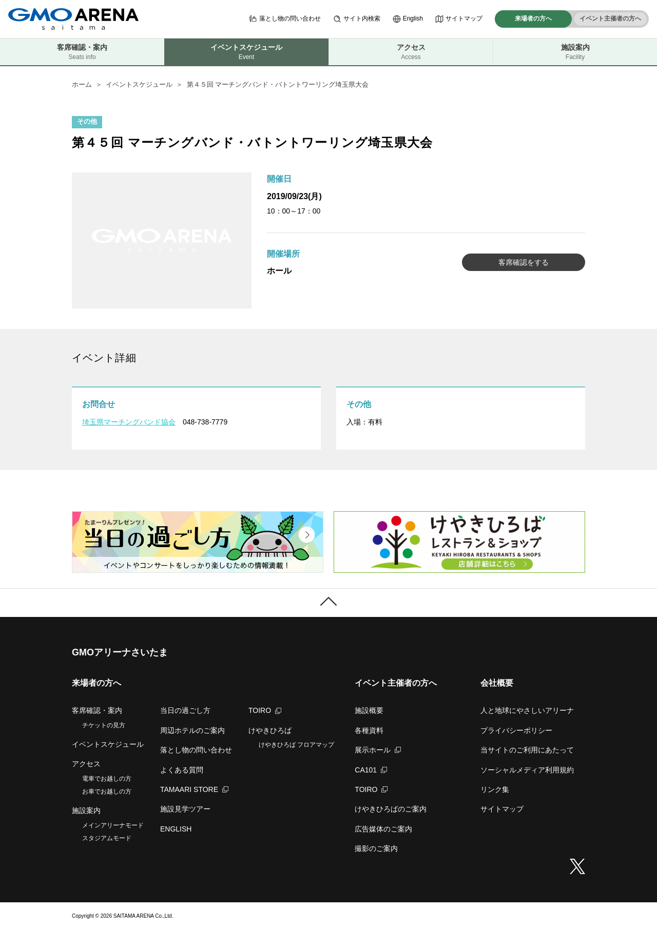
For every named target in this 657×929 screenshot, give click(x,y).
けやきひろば (270, 730)
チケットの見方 (103, 725)
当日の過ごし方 (185, 710)
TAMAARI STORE (194, 789)
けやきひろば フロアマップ (296, 744)
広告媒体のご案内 (383, 829)
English (408, 19)
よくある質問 (181, 770)
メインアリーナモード (113, 825)
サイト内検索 (356, 19)
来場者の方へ (533, 18)
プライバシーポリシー (516, 730)
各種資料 (369, 730)
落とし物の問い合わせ (285, 19)
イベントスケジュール (139, 84)
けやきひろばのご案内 (391, 809)
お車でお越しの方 (106, 791)
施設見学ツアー (185, 809)
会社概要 (496, 683)
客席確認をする (523, 262)
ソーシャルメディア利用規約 (527, 770)
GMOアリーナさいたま (120, 652)
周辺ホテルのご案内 (192, 730)
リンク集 (494, 789)
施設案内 (575, 52)
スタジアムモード (106, 838)
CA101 (371, 770)
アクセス (411, 52)
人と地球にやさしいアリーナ (527, 710)
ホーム (82, 84)
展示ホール (378, 750)
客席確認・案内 (82, 52)
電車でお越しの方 (106, 778)
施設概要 (369, 710)
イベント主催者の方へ (610, 18)
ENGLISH (175, 829)
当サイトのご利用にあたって (527, 750)
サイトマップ (458, 19)
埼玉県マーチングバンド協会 (129, 422)
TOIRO (264, 710)
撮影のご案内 (376, 848)
